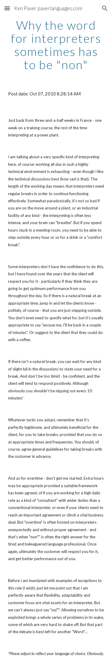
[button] (7, 8)
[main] (56, 45)
